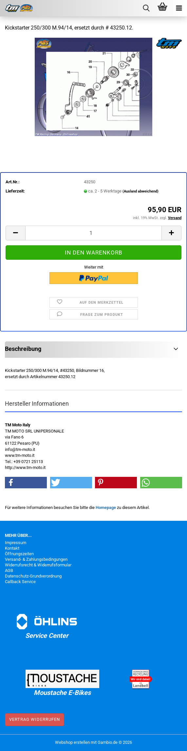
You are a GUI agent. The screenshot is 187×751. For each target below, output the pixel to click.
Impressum (15, 542)
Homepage (106, 507)
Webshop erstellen (72, 742)
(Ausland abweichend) (140, 191)
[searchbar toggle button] (146, 8)
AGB (9, 570)
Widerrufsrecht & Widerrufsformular (38, 565)
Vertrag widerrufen (34, 719)
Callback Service (20, 581)
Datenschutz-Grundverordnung (33, 576)
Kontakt (12, 548)
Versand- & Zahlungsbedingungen (36, 559)
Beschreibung (23, 348)
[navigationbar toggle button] (179, 8)
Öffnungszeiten (19, 554)
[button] (15, 233)
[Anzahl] (93, 233)
